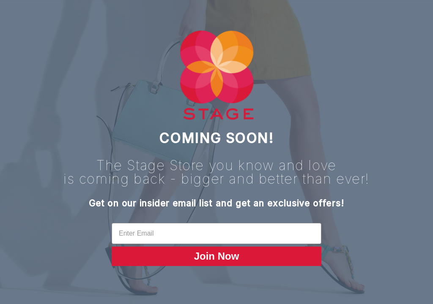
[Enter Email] (216, 233)
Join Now (216, 256)
